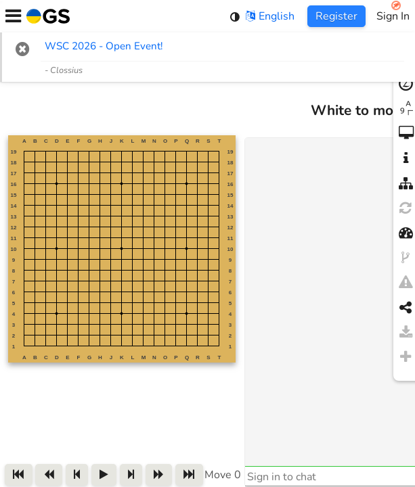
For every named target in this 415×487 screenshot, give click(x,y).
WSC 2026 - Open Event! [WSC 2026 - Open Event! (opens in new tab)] (103, 46)
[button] (22, 49)
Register (336, 16)
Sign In (393, 16)
